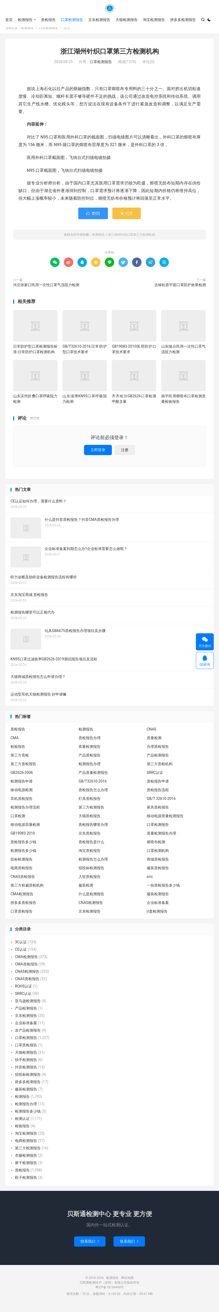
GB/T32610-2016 (93, 786)
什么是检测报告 (91, 899)
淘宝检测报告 (154, 20)
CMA (15, 743)
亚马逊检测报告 (28, 1006)
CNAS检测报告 (91, 908)
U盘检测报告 (157, 916)
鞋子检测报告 (26, 1183)
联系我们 (90, 1246)
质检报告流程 (158, 795)
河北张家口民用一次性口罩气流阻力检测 (46, 290)
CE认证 (21, 955)
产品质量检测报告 (93, 778)
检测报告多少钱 (23, 856)
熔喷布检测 (156, 847)
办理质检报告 (158, 752)
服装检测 (86, 890)
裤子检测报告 (26, 1168)
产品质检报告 (90, 760)
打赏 (126, 219)
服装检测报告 (158, 899)
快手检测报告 (26, 1065)
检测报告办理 (90, 769)
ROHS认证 (23, 991)
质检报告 (48, 20)
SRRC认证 (155, 778)
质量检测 (154, 743)
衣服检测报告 (26, 1161)
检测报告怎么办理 (93, 864)
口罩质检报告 (22, 916)
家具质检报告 (158, 812)
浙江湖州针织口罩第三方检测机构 (109, 56)
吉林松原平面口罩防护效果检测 (180, 290)
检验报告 (18, 752)
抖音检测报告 (26, 1072)
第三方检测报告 (91, 812)
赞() (93, 219)
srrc (150, 882)
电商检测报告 (26, 1146)
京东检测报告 (99, 20)
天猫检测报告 (127, 20)
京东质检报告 (90, 838)
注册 (124, 455)
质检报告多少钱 (23, 847)
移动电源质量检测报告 (165, 821)
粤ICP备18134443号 (109, 1292)
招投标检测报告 (91, 873)
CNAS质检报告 (23, 882)
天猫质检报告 (90, 821)
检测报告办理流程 (25, 812)
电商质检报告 (22, 873)
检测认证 (22, 1124)
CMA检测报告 (22, 899)
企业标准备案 (158, 908)
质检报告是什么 (91, 847)
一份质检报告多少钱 (163, 890)
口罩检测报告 (72, 20)
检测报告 (109, 8)
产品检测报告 (158, 760)
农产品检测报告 (28, 1035)
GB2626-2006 (22, 778)
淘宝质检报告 (90, 856)
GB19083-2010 (23, 838)
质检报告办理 (90, 743)
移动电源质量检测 (25, 830)
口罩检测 (18, 821)
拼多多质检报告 (23, 908)
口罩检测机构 (158, 856)
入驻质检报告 (90, 882)
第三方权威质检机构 (27, 890)
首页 (9, 20)
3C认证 (21, 947)
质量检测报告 (90, 752)
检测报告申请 (22, 786)
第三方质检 (20, 760)
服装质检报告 (158, 873)
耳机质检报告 (22, 804)
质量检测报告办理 (161, 838)
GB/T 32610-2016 (161, 804)
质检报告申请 (158, 786)
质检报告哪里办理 (93, 830)
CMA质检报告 (26, 969)
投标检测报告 (22, 864)
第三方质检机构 (160, 769)
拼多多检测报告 (183, 20)
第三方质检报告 (23, 769)
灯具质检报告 (90, 804)
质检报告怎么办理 (93, 795)
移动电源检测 (22, 795)
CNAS (152, 734)
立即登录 (98, 455)
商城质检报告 (158, 864)
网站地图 (127, 1283)
